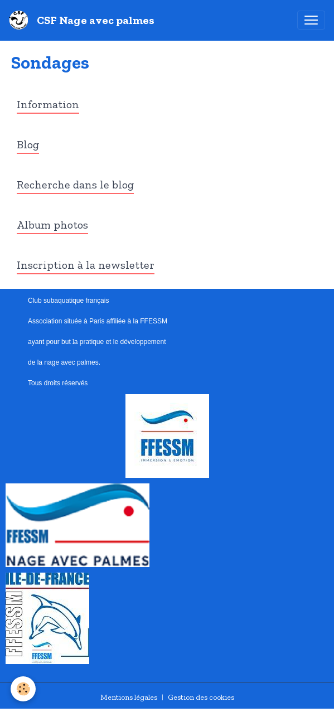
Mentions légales (128, 697)
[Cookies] (23, 688)
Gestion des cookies (201, 697)
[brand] (84, 20)
